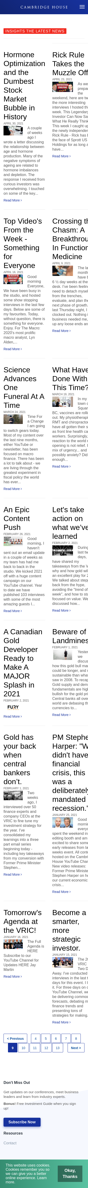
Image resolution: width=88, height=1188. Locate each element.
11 (35, 1048)
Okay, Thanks (64, 1177)
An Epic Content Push (17, 518)
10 (23, 1048)
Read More (13, 200)
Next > (76, 1048)
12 (46, 1048)
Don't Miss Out (42, 1097)
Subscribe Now (22, 1122)
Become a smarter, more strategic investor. (69, 930)
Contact (10, 1143)
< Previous (15, 1038)
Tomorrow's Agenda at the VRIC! (23, 921)
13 (58, 1048)
